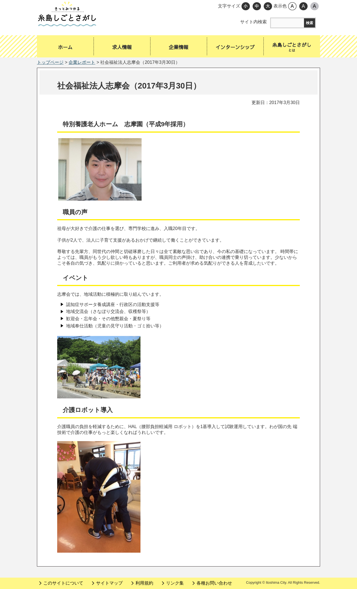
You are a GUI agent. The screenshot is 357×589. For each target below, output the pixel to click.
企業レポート (82, 62)
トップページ (50, 62)
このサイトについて (63, 583)
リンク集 (175, 583)
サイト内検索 (253, 21)
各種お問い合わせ (214, 583)
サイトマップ (109, 583)
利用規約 (144, 583)
